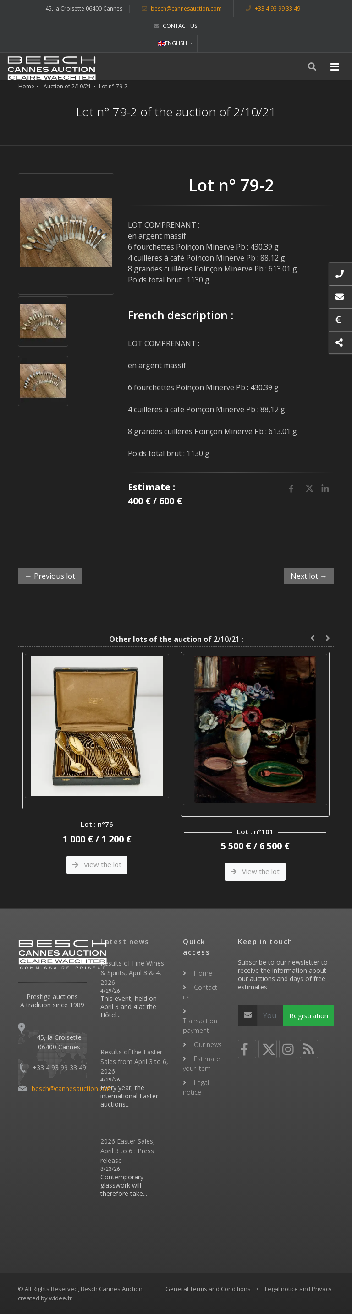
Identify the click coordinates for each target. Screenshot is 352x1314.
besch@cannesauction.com (182, 8)
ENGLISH (173, 43)
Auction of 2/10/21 (67, 86)
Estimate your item (201, 1063)
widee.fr (60, 1298)
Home (26, 86)
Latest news (124, 941)
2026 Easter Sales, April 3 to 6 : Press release (127, 1151)
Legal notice (196, 1087)
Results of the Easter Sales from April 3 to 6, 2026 (134, 1061)
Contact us (175, 26)
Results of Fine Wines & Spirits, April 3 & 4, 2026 (132, 973)
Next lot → (309, 576)
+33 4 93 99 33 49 (273, 8)
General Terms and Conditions (208, 1289)
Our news (208, 1044)
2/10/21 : (176, 639)
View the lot (96, 864)
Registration (308, 1015)
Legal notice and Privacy (298, 1289)
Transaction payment (200, 1025)
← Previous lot (50, 576)
